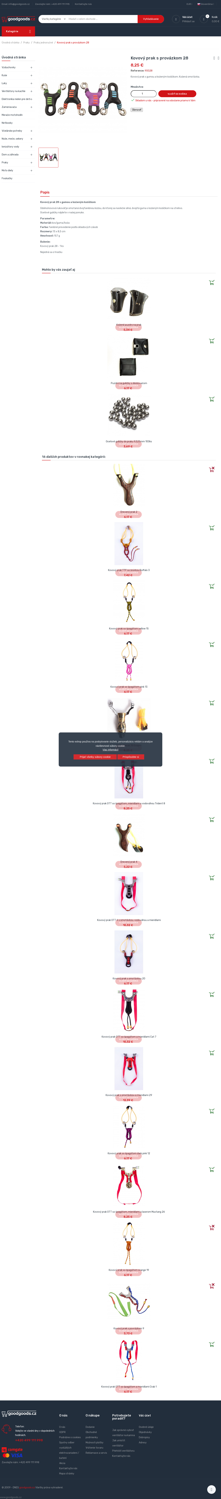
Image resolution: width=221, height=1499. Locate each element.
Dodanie (90, 1427)
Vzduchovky (9, 67)
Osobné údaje (146, 1427)
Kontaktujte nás (83, 4)
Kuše (4, 75)
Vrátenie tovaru (94, 1447)
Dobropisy (144, 1437)
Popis (45, 192)
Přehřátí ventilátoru (123, 1450)
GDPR (62, 1432)
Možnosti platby (94, 1442)
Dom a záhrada (10, 154)
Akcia (62, 1463)
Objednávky (145, 1432)
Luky (4, 83)
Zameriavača (9, 107)
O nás (62, 1427)
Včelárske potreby (12, 130)
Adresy (143, 1442)
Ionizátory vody (10, 146)
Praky (5, 162)
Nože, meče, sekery (12, 138)
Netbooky (7, 122)
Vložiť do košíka (177, 94)
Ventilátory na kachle (13, 91)
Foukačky (7, 178)
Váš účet (145, 1415)
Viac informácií (110, 749)
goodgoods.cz (27, 1487)
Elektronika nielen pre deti (16, 99)
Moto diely (7, 170)
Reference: (137, 70)
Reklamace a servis (96, 1452)
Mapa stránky (66, 1473)
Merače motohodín (12, 115)
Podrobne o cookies (70, 1437)
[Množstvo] (144, 93)
